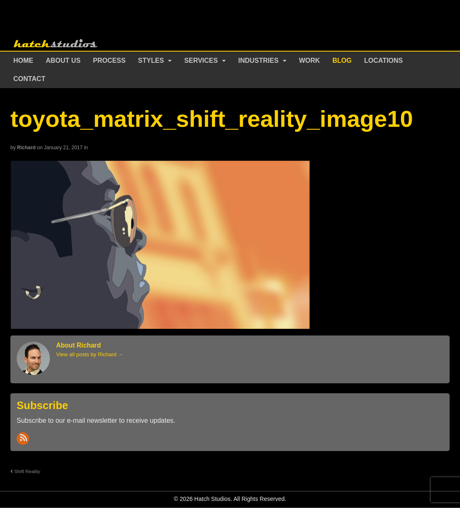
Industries (258, 60)
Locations (383, 60)
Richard (26, 147)
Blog (341, 60)
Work (309, 60)
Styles (151, 60)
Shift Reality (25, 471)
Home (23, 60)
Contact (29, 78)
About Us (63, 60)
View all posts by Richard (90, 354)
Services (201, 60)
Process (109, 60)
